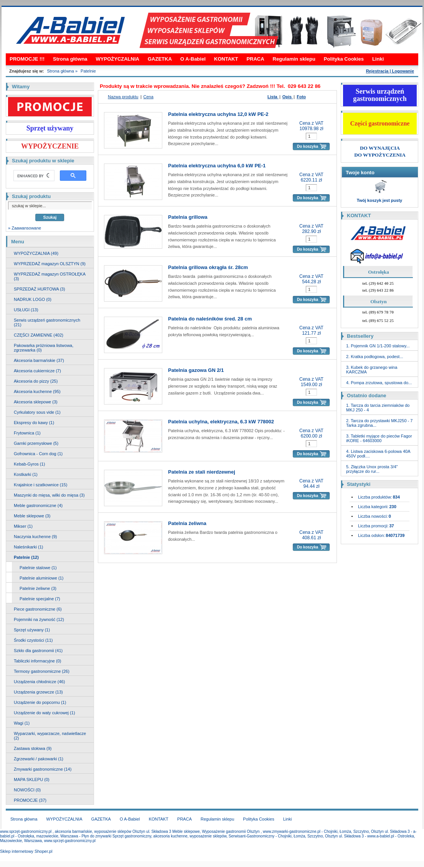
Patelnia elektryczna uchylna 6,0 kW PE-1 (217, 165)
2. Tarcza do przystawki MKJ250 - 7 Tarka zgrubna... (379, 423)
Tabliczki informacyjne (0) (37, 661)
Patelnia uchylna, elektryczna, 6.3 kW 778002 (221, 421)
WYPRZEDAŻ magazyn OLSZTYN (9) (50, 263)
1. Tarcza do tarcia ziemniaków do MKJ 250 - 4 (378, 407)
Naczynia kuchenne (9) (35, 536)
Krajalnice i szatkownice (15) (40, 484)
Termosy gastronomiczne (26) (41, 671)
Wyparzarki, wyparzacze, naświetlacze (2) (50, 735)
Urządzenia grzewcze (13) (38, 692)
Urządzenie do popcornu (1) (40, 702)
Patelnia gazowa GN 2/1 (196, 370)
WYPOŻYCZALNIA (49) (36, 253)
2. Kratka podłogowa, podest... (374, 356)
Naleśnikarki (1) (28, 547)
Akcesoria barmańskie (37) (39, 360)
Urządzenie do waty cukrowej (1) (44, 712)
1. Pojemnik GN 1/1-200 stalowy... (377, 345)
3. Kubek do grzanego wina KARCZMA (371, 369)
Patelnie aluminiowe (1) (41, 578)
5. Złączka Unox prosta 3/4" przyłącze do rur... (372, 469)
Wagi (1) (22, 723)
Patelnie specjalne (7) (40, 598)
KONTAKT (226, 59)
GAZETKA (160, 59)
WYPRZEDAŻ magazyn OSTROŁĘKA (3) (50, 276)
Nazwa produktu (123, 96)
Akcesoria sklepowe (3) (36, 402)
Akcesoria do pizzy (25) (36, 381)
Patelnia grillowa (188, 217)
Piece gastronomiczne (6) (38, 609)
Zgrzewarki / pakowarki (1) (38, 758)
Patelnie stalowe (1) (38, 567)
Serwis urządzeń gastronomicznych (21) (47, 322)
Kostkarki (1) (26, 474)
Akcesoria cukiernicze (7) (37, 370)
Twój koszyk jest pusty (379, 200)
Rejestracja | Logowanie (390, 71)
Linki (378, 59)
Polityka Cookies (344, 59)
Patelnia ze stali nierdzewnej (201, 472)
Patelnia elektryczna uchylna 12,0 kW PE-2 (218, 114)
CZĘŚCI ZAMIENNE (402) (38, 335)
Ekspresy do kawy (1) (34, 422)
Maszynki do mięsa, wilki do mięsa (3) (49, 495)
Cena (148, 96)
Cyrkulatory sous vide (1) (37, 412)
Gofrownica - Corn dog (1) (38, 453)
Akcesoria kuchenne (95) (37, 391)
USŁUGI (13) (26, 309)
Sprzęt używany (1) (32, 630)
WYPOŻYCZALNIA (117, 59)
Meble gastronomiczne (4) (38, 505)
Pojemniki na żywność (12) (39, 619)
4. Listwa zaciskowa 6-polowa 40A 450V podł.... (378, 453)
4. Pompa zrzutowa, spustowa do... (379, 382)
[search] (33, 175)
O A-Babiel (193, 59)
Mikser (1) (23, 526)
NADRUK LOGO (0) (32, 299)
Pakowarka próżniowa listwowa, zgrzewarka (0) (43, 347)
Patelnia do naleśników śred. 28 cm (210, 319)
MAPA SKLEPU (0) (31, 779)
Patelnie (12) (26, 557)
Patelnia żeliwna (187, 523)
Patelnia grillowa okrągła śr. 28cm (208, 267)
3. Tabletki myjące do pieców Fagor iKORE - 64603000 (379, 438)
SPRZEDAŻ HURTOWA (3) (39, 289)
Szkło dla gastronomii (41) (38, 650)
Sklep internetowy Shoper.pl (26, 851)
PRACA (255, 59)
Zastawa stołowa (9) (32, 748)
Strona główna (70, 59)
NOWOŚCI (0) (27, 790)
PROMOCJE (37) (30, 800)
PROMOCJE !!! (27, 59)
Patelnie (88, 71)
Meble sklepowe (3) (32, 516)
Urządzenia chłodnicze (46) (39, 681)
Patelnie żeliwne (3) (38, 588)
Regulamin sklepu (294, 59)
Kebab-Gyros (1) (29, 464)
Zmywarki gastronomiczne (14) (42, 769)
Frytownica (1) (27, 433)
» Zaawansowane (24, 228)
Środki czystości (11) (33, 640)
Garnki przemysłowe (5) (36, 443)
